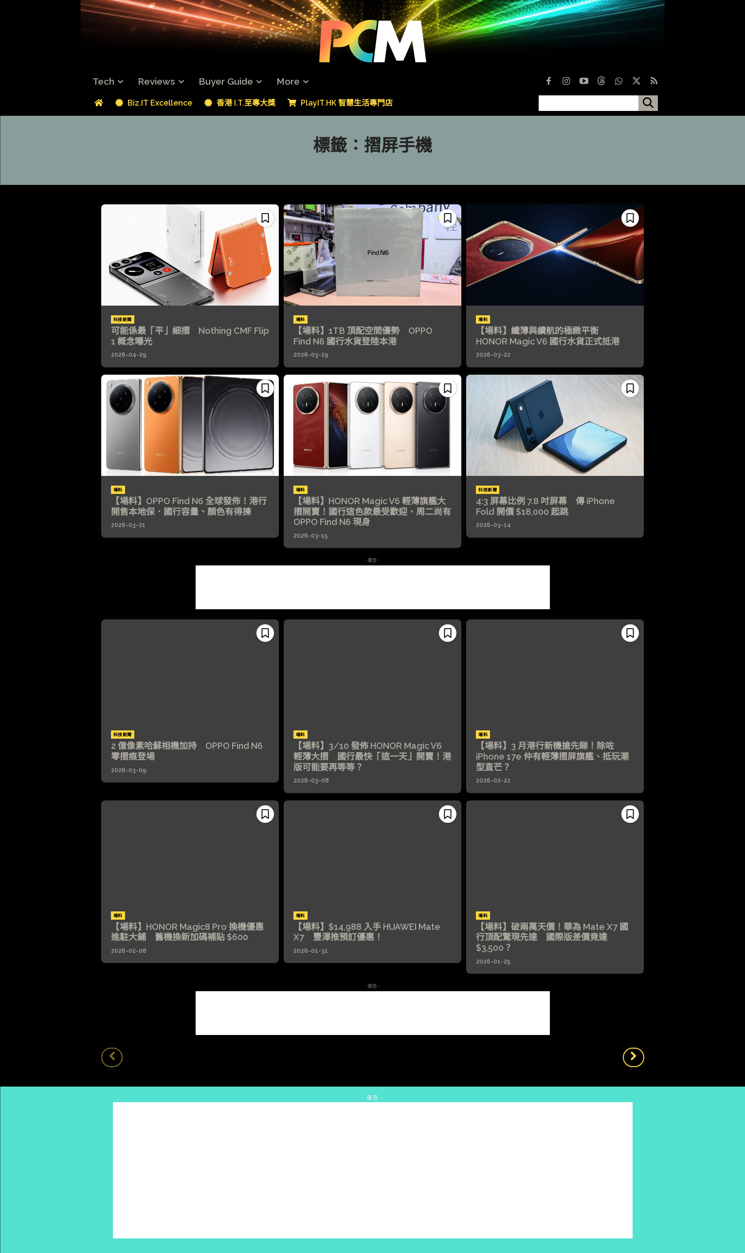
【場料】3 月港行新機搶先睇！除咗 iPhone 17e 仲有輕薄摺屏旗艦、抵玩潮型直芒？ (552, 756)
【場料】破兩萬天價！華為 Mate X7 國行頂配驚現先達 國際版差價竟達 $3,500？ (552, 937)
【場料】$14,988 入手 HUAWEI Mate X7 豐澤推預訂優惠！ (366, 932)
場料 (300, 319)
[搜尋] (648, 103)
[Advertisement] (373, 587)
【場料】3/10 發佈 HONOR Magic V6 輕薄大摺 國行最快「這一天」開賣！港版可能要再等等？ (372, 756)
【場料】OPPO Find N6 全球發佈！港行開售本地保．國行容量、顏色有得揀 (189, 506)
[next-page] (633, 1057)
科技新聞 (122, 319)
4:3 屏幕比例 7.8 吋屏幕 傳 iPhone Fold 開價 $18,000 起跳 (545, 506)
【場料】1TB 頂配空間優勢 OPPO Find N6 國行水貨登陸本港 (363, 336)
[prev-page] (112, 1057)
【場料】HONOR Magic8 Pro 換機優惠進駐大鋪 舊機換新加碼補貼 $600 (187, 932)
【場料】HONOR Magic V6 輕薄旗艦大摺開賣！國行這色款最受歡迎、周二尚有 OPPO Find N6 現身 (372, 511)
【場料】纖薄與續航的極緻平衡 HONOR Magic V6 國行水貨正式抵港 (547, 336)
